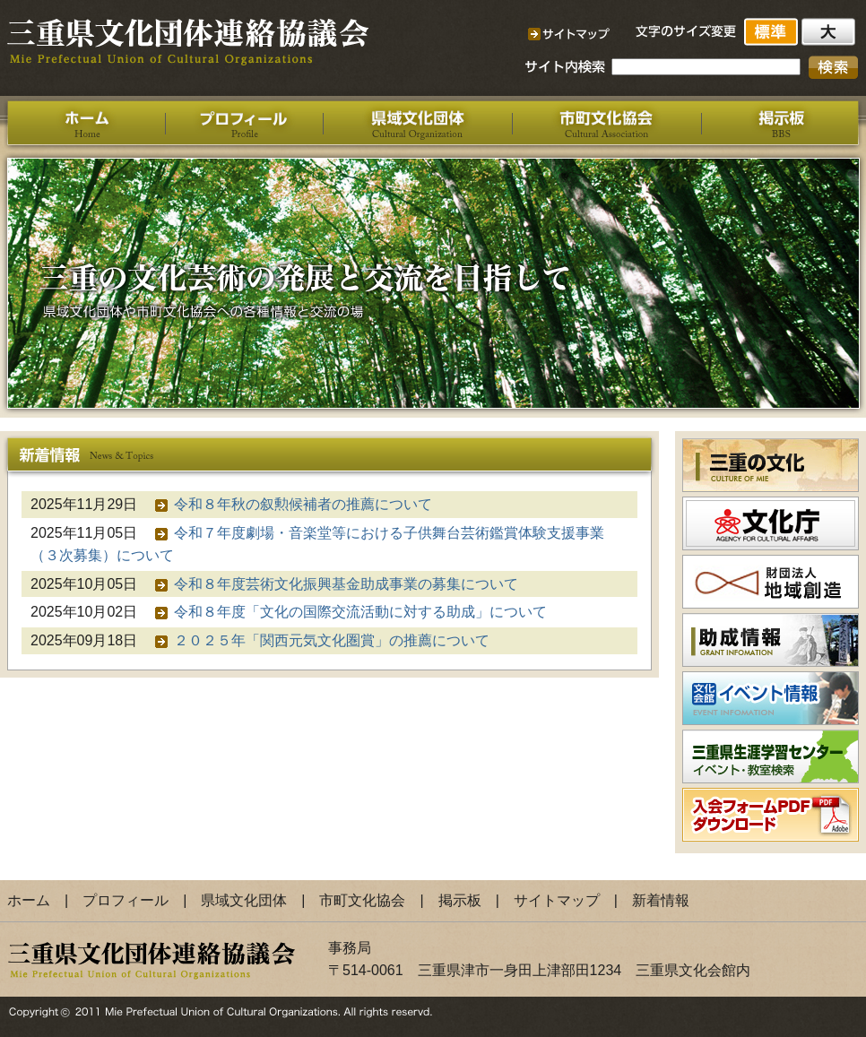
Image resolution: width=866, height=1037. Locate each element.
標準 (772, 32)
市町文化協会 (362, 900)
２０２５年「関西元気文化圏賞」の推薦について (331, 640)
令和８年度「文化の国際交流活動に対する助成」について (360, 611)
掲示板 (459, 900)
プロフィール (125, 900)
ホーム (28, 900)
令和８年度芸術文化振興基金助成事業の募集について (346, 584)
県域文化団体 (244, 900)
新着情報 (660, 900)
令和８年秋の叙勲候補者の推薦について (303, 504)
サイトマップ (557, 900)
